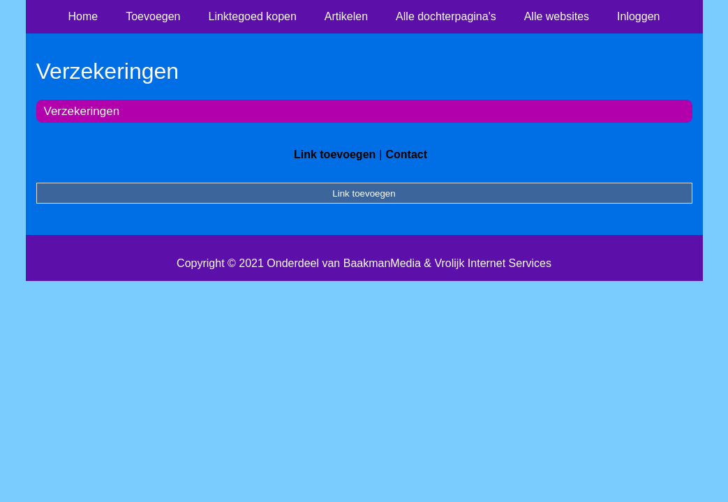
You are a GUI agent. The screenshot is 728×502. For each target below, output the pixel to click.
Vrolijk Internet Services (492, 263)
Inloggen (638, 16)
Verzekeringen (82, 111)
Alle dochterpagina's (446, 16)
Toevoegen (153, 16)
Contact (406, 154)
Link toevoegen (335, 154)
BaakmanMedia (382, 263)
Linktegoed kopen (253, 16)
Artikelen (346, 16)
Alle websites (556, 16)
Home (83, 16)
